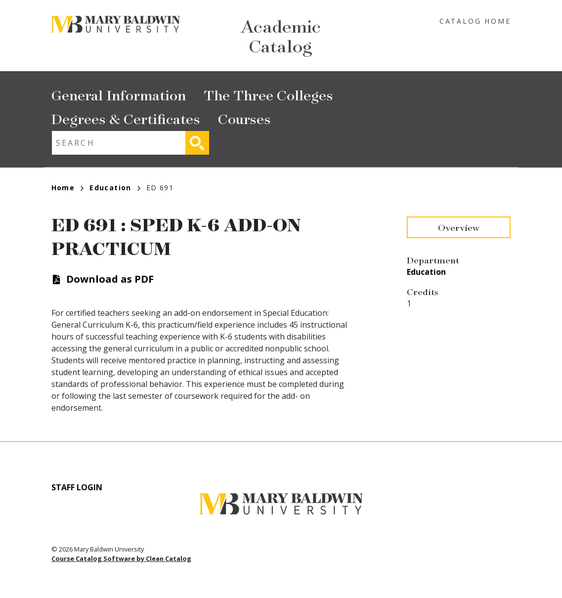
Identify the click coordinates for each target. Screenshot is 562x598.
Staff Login (76, 487)
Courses (244, 118)
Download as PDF (110, 279)
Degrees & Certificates (125, 118)
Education (114, 187)
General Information (118, 94)
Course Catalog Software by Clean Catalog (121, 558)
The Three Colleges (268, 94)
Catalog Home (475, 21)
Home (67, 187)
